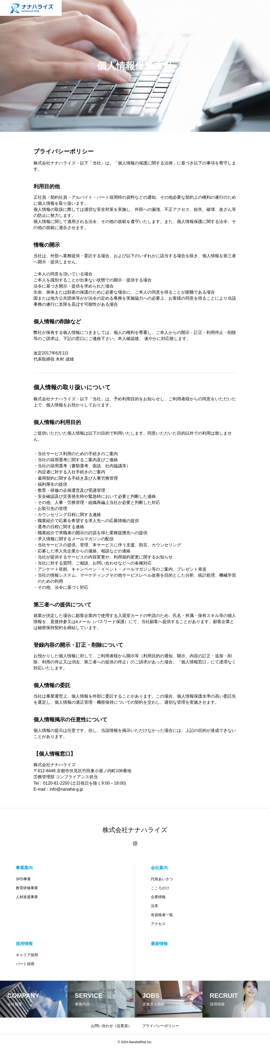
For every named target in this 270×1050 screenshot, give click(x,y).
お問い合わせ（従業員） (111, 1026)
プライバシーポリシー (160, 1026)
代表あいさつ (162, 879)
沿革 (154, 906)
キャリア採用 (27, 955)
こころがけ (160, 888)
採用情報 (24, 943)
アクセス (158, 924)
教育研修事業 (27, 888)
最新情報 (159, 943)
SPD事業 (23, 879)
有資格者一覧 (162, 915)
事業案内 (24, 868)
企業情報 (158, 897)
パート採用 (25, 964)
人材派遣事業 (27, 897)
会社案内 (159, 868)
